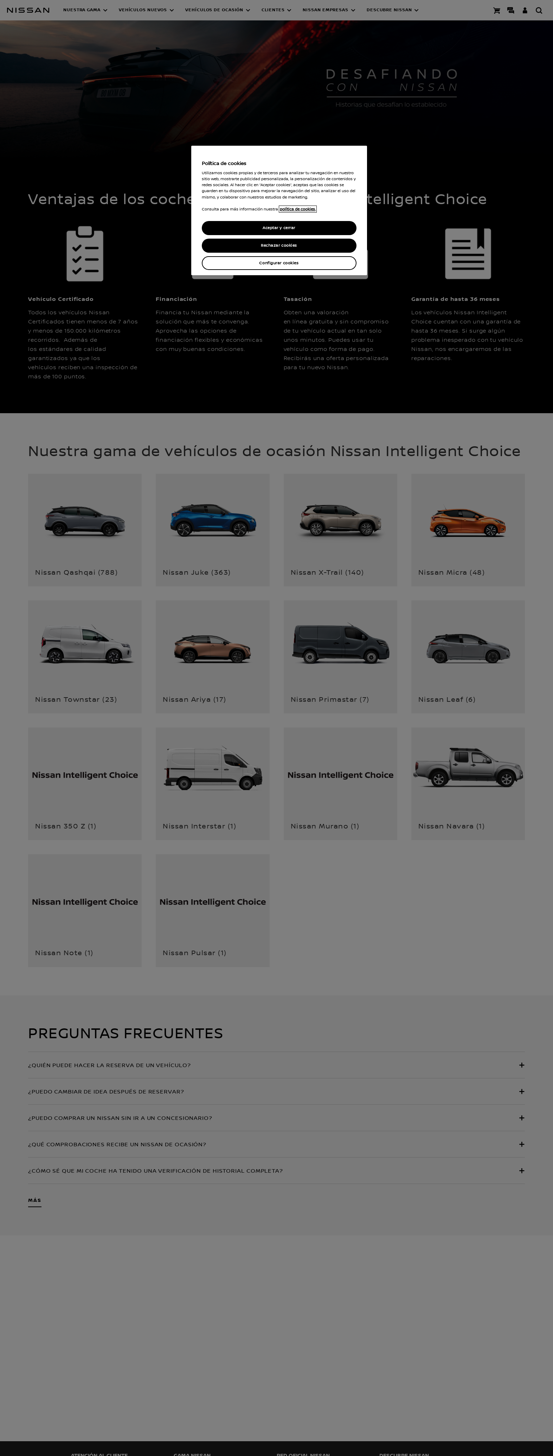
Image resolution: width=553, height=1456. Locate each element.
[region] (279, 211)
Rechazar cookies (279, 245)
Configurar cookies (278, 263)
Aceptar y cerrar (279, 228)
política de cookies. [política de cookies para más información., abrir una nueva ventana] (298, 209)
